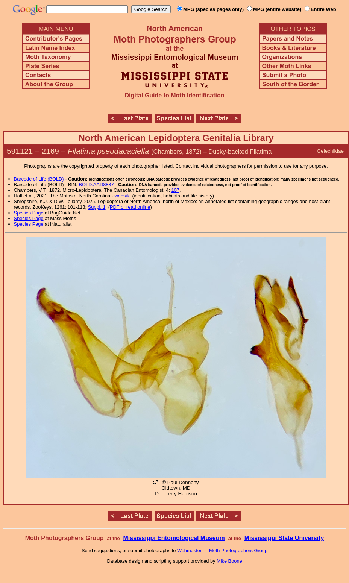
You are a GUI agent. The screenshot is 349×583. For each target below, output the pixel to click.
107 (175, 190)
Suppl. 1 (97, 207)
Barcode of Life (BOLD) (39, 179)
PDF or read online (130, 207)
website (123, 196)
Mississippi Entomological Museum (174, 538)
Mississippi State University (284, 538)
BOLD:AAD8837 (96, 184)
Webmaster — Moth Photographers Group (222, 550)
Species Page (29, 213)
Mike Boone (229, 561)
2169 (50, 151)
